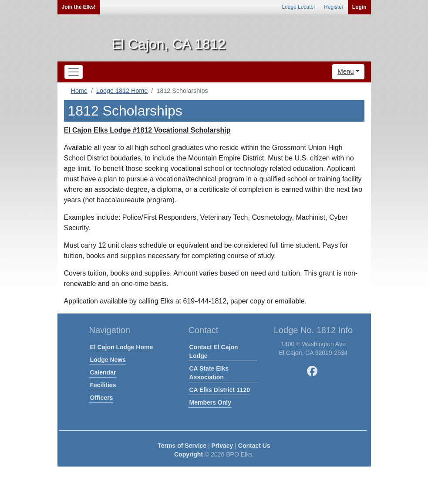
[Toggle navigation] (73, 72)
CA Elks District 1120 (219, 389)
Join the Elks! (79, 7)
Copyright (188, 454)
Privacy (222, 445)
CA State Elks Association (209, 373)
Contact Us (254, 445)
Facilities (103, 385)
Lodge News (108, 359)
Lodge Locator (298, 7)
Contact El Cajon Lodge (213, 351)
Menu (345, 71)
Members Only (210, 402)
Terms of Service (182, 445)
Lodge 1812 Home (122, 90)
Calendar (103, 372)
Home (79, 90)
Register (334, 7)
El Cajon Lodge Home (121, 347)
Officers (101, 397)
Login (359, 7)
